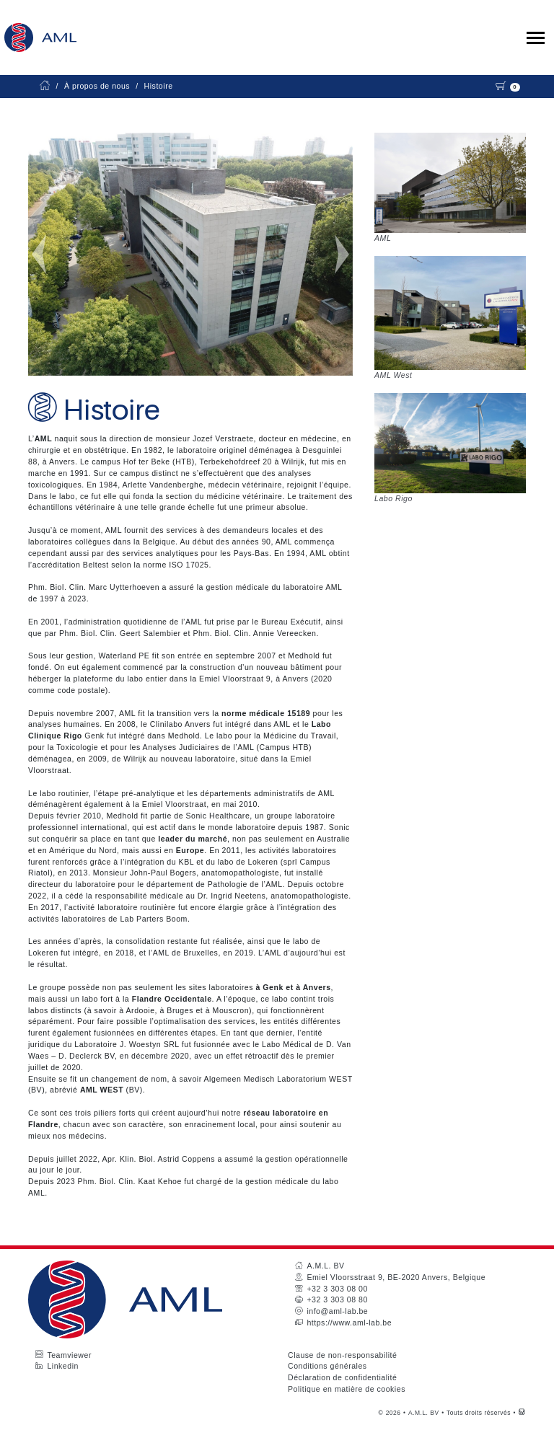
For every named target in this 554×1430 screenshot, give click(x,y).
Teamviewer (69, 1355)
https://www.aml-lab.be (349, 1322)
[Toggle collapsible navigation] (535, 37)
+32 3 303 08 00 (337, 1288)
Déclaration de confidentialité (342, 1377)
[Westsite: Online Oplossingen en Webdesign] (522, 1412)
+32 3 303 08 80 (337, 1299)
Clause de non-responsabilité (342, 1355)
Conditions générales (327, 1365)
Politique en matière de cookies (346, 1389)
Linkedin (63, 1365)
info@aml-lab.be (337, 1311)
